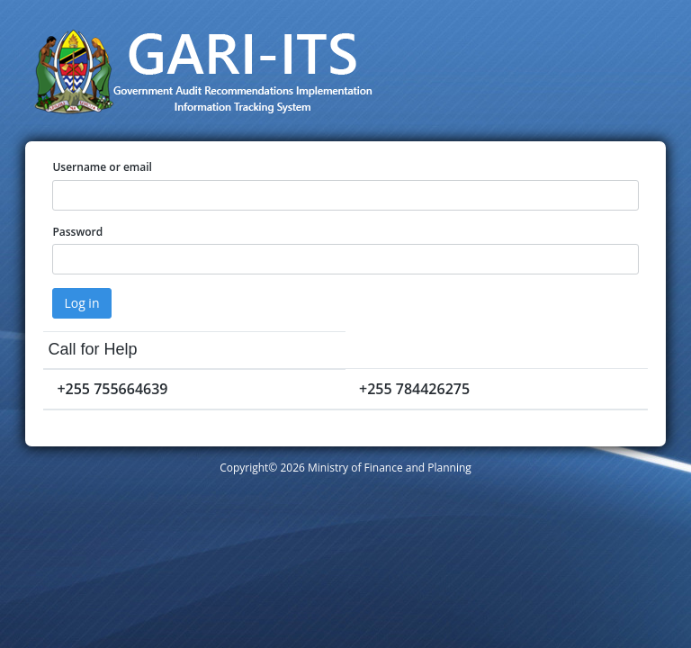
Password (77, 231)
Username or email (102, 167)
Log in (81, 302)
